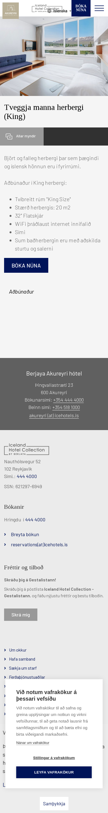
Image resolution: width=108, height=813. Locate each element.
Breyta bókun (25, 534)
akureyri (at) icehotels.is (54, 415)
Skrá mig (20, 615)
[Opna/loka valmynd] (99, 8)
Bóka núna (26, 265)
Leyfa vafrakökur (54, 772)
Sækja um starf (23, 667)
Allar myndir (26, 135)
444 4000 (27, 476)
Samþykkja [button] (54, 803)
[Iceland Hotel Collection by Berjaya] (47, 8)
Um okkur (17, 649)
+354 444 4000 (68, 400)
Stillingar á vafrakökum (54, 758)
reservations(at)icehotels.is (39, 544)
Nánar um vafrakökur (32, 743)
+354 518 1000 (66, 407)
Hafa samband (22, 658)
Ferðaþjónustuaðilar (27, 677)
